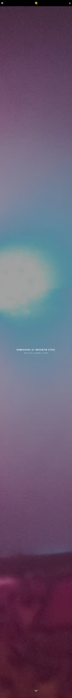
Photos (46, 353)
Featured (38, 353)
